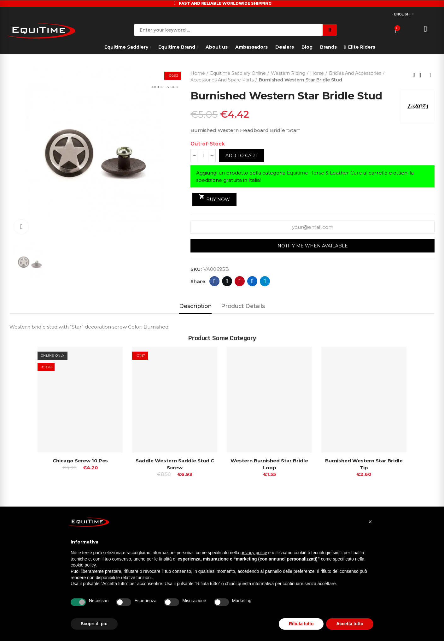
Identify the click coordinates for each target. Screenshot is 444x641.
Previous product (414, 75)
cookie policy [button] (83, 564)
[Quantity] (203, 155)
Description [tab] (195, 306)
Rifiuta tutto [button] (301, 623)
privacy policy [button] (254, 552)
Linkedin (252, 281)
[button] (370, 522)
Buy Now (214, 197)
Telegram (265, 281)
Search (330, 30)
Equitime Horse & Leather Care (324, 173)
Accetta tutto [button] (349, 623)
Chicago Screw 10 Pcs (80, 460)
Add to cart (241, 155)
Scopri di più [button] (94, 623)
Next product (430, 75)
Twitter (227, 281)
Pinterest (240, 281)
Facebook (214, 281)
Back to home (422, 75)
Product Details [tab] (243, 306)
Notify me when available (313, 246)
